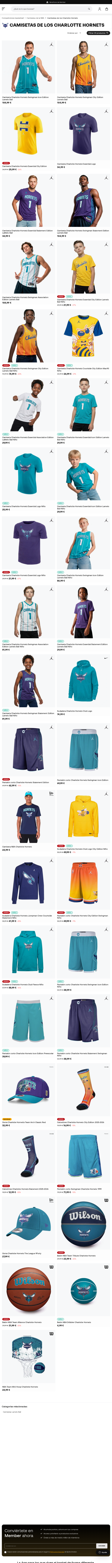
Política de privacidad (57, 1552)
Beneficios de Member (56, 2)
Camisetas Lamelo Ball (12, 1412)
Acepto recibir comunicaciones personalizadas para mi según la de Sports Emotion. (42, 1552)
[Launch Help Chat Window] (103, 1552)
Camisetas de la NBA (35, 18)
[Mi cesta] (106, 9)
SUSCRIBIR (102, 1546)
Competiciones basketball (13, 18)
